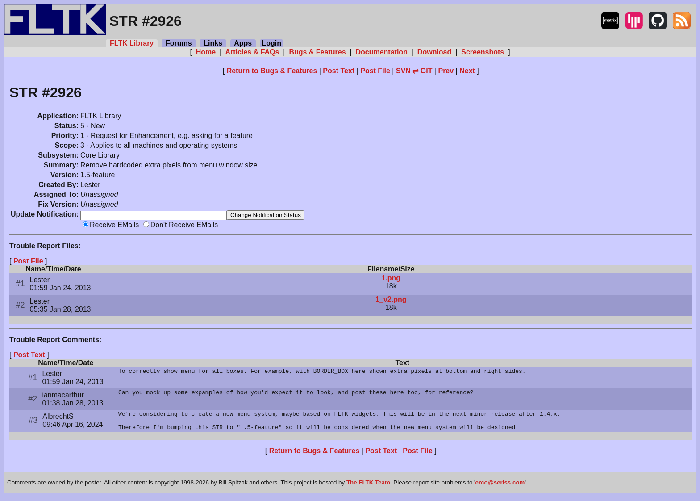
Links (213, 43)
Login (271, 43)
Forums (179, 43)
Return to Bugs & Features (272, 71)
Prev (446, 71)
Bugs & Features (317, 52)
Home (205, 52)
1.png (390, 279)
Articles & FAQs (252, 52)
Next (467, 71)
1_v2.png (390, 300)
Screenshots (482, 52)
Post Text (338, 71)
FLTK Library (132, 43)
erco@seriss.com (500, 487)
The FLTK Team (368, 487)
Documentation (381, 52)
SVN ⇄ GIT (414, 71)
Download (434, 52)
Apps (243, 43)
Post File (375, 71)
